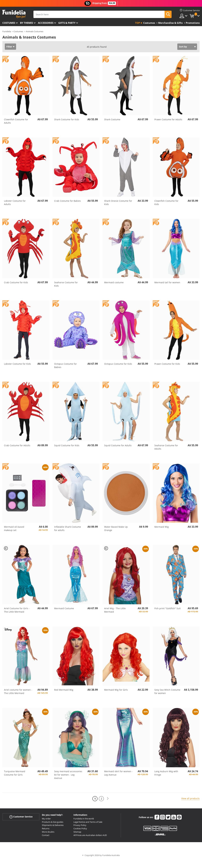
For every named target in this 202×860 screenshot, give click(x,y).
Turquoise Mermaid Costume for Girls (14, 773)
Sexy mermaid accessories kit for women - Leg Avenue (68, 775)
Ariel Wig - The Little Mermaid (115, 610)
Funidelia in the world (83, 818)
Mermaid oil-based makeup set (14, 528)
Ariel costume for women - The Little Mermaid (18, 691)
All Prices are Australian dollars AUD (90, 835)
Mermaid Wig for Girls (116, 689)
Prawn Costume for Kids (167, 363)
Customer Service (20, 816)
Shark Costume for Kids (66, 119)
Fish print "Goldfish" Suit (167, 608)
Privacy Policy (79, 825)
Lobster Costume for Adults (15, 202)
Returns (45, 828)
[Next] (107, 798)
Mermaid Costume (64, 608)
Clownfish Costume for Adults (16, 121)
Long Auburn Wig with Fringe (166, 773)
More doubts (48, 831)
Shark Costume (112, 119)
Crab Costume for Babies (67, 200)
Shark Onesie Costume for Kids (118, 202)
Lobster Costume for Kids (17, 363)
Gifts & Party (66, 22)
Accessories (45, 22)
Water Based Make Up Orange (116, 528)
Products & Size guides (52, 821)
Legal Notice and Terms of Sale (87, 821)
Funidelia (6, 31)
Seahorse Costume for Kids (66, 284)
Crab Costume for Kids (16, 282)
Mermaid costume (114, 282)
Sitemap (77, 831)
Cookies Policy (80, 828)
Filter (9, 46)
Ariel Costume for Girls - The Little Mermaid (17, 610)
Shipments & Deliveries (53, 825)
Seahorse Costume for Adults (166, 447)
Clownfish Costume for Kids (166, 202)
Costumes (8, 22)
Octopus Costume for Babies (65, 365)
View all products (190, 798)
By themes (26, 22)
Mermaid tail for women (167, 282)
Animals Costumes (34, 31)
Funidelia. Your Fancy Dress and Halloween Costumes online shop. (13, 14)
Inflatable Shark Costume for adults (67, 528)
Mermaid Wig (161, 526)
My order (46, 818)
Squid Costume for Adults (118, 445)
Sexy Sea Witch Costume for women (167, 691)
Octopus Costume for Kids (118, 363)
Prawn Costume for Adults (168, 119)
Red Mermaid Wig (63, 689)
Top (137, 22)
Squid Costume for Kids (66, 445)
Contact (45, 835)
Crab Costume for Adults (17, 445)
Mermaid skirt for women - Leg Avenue (118, 773)
